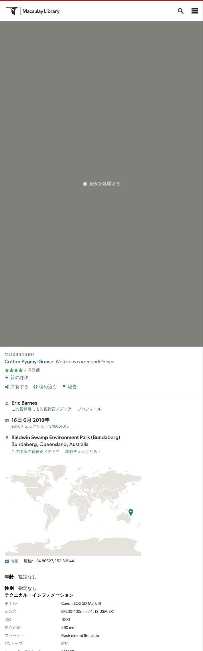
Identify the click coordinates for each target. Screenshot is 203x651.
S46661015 (40, 426)
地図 (11, 561)
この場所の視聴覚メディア (35, 452)
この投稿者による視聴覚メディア (41, 409)
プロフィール (89, 409)
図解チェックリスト (83, 452)
